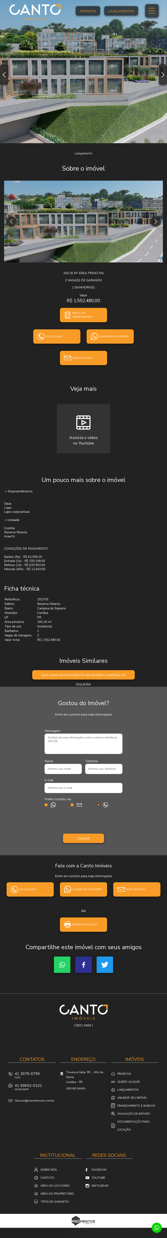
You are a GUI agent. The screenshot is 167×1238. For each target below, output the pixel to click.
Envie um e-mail (82, 358)
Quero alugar (128, 1082)
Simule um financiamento (82, 315)
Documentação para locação (133, 1126)
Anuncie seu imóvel (132, 1098)
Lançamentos (121, 11)
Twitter (105, 965)
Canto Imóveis (83, 1012)
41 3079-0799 (35, 1076)
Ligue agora (54, 336)
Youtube (98, 1178)
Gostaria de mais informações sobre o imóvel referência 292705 (83, 744)
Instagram (100, 1186)
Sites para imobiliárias (83, 1226)
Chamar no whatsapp (114, 336)
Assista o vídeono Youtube (83, 440)
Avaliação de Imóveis (133, 1114)
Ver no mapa (75, 1089)
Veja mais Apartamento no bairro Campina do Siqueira (83, 676)
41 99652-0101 (35, 1088)
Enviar (83, 838)
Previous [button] (4, 74)
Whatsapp (62, 965)
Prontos (88, 11)
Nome (49, 761)
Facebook (83, 965)
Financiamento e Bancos (136, 1106)
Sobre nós (48, 1170)
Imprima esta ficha (84, 924)
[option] (83, 71)
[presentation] (83, 821)
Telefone (91, 761)
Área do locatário (55, 1186)
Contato (47, 1178)
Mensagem (52, 731)
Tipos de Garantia (54, 1202)
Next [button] (163, 74)
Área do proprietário (57, 1194)
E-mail (49, 780)
